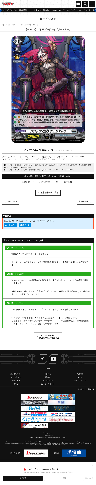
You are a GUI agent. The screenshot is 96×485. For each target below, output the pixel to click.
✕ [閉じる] (92, 465)
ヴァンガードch (78, 4)
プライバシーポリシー (48, 433)
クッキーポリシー (48, 435)
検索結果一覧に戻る (49, 192)
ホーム (3, 25)
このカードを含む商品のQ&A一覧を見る (49, 336)
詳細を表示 (89, 478)
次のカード (84, 201)
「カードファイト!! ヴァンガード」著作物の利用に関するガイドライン (48, 437)
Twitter (42, 359)
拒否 (64, 478)
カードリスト (12, 25)
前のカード (12, 201)
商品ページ (24, 225)
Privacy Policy (67, 472)
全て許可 (22, 478)
